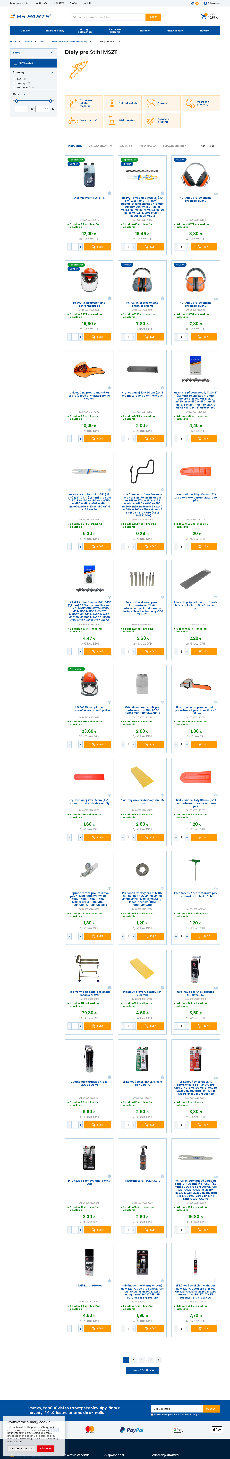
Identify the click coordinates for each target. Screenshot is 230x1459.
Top (19, 79)
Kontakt (87, 3)
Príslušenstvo (175, 30)
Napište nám (41, 3)
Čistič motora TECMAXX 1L (142, 1180)
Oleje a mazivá (88, 120)
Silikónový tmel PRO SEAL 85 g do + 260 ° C (142, 1084)
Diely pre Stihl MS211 (110, 41)
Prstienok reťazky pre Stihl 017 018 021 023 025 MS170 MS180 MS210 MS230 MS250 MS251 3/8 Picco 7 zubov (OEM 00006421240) (142, 899)
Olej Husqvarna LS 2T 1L (89, 198)
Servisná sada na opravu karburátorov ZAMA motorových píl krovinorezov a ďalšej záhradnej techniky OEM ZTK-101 (142, 608)
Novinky (204, 30)
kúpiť (100, 247)
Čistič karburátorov (89, 1285)
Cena (16, 94)
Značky (73, 3)
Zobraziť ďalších (142, 1370)
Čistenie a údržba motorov (86, 103)
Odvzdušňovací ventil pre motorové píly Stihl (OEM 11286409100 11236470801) (142, 710)
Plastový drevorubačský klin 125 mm (142, 802)
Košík (211, 16)
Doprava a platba (19, 3)
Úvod (13, 41)
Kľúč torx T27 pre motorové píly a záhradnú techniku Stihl (195, 895)
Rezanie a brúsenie (115, 31)
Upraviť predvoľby (21, 1448)
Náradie (145, 30)
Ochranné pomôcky (203, 103)
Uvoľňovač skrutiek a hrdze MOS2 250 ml (195, 993)
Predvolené (75, 145)
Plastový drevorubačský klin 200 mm (142, 993)
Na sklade (22, 87)
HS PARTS (59, 3)
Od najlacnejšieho (100, 145)
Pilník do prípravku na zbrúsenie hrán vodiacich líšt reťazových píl (195, 605)
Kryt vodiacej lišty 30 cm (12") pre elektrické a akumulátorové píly (196, 497)
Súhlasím (45, 1448)
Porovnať (109, 193)
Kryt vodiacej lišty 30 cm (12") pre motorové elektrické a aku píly (195, 803)
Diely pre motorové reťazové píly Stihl (72, 41)
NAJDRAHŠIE (125, 145)
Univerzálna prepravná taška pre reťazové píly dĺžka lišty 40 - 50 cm (89, 395)
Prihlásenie (214, 3)
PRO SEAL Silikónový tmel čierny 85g (89, 1182)
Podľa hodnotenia (174, 145)
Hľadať (153, 17)
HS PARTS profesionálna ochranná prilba (89, 304)
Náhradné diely (55, 30)
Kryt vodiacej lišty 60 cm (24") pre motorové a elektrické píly (142, 394)
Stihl (42, 41)
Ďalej (159, 1360)
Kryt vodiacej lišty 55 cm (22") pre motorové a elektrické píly (89, 802)
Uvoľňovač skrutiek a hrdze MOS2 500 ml (89, 1084)
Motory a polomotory (85, 31)
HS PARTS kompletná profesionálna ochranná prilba (89, 709)
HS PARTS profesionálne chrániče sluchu (196, 200)
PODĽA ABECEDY (148, 145)
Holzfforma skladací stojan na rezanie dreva (89, 993)
